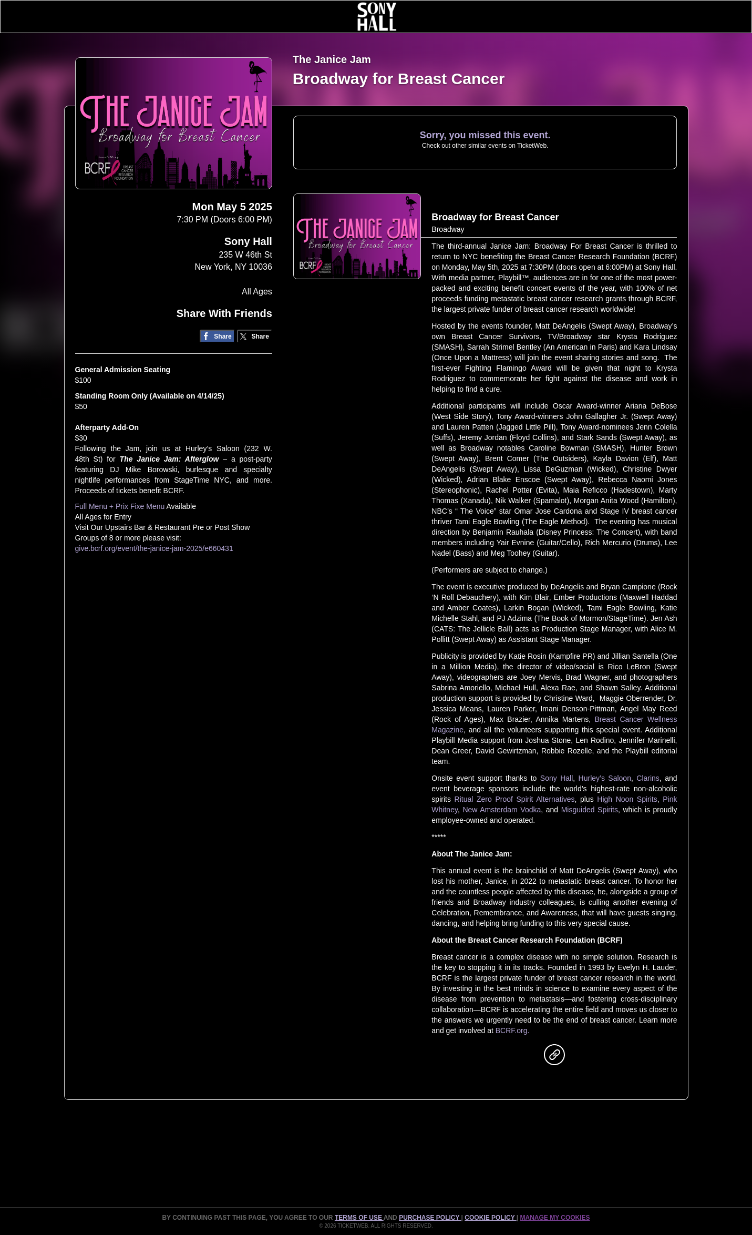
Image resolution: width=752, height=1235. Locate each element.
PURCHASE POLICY (430, 1217)
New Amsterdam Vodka (501, 809)
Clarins (648, 778)
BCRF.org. (513, 1030)
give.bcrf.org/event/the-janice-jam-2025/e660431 (154, 548)
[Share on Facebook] (217, 336)
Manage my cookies (555, 1217)
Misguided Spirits (589, 809)
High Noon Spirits (627, 799)
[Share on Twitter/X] (254, 336)
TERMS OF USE (359, 1217)
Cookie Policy (490, 1217)
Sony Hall (248, 241)
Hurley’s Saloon (605, 778)
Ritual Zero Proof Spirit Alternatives (515, 799)
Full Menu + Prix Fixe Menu (120, 506)
